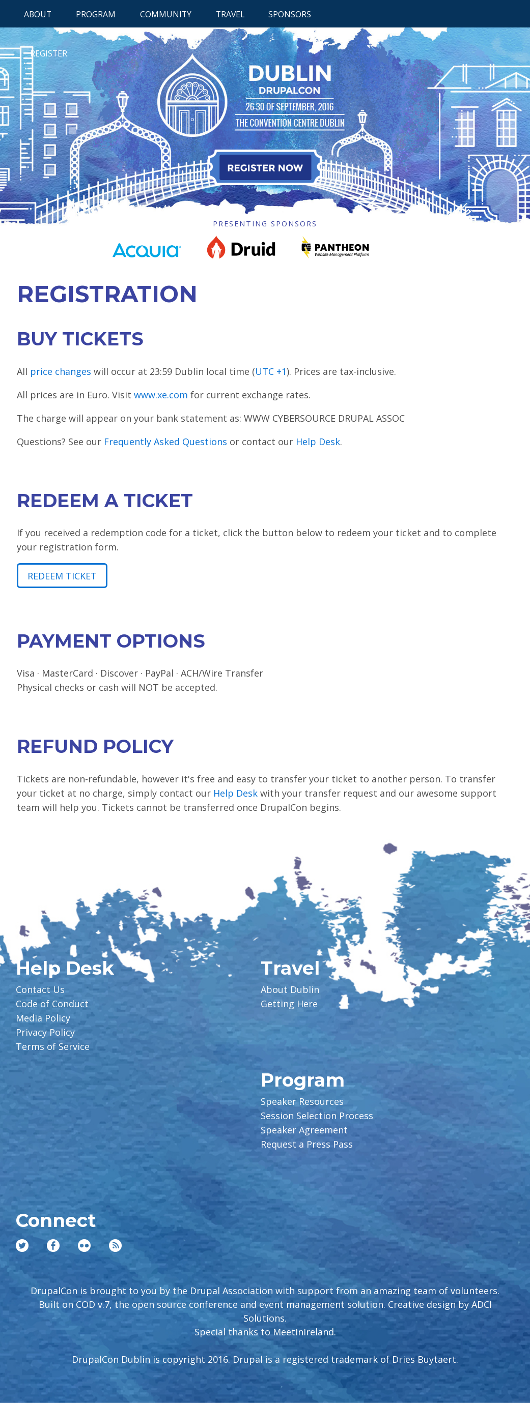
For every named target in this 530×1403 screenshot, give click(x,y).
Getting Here (289, 1004)
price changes (60, 371)
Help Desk (318, 441)
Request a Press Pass (307, 1144)
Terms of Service (53, 1046)
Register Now (265, 167)
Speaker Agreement (304, 1130)
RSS (115, 1245)
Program (96, 14)
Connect (56, 1220)
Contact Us (40, 989)
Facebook (53, 1245)
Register (48, 53)
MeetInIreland (303, 1332)
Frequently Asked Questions (165, 441)
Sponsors (289, 14)
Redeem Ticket (62, 576)
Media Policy (43, 1018)
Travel (230, 14)
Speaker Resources (302, 1101)
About (37, 14)
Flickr (84, 1245)
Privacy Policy (45, 1032)
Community (165, 14)
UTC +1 (271, 371)
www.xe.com (161, 395)
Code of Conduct (52, 1004)
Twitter (22, 1245)
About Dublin (290, 989)
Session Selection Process (317, 1115)
